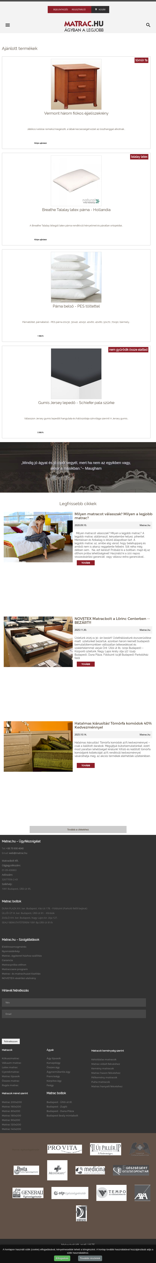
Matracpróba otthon (14, 964)
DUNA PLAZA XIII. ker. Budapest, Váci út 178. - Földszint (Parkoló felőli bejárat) (44, 908)
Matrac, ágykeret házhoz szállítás (22, 955)
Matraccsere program (15, 969)
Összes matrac (10, 1080)
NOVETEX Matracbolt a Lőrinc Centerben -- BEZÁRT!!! (112, 620)
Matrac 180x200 (11, 1115)
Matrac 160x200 (11, 1106)
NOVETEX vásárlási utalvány (19, 978)
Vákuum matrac (11, 1062)
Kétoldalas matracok (103, 1059)
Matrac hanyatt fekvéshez (106, 1086)
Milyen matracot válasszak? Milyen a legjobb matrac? (113, 516)
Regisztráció (79, 9)
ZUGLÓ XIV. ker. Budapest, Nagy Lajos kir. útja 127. (29, 917)
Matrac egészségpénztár (25, 1149)
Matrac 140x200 (11, 1128)
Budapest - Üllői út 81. (59, 1102)
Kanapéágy (53, 1062)
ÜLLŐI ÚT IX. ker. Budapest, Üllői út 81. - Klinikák (28, 913)
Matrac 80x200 (11, 1111)
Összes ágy (53, 1067)
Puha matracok (100, 1081)
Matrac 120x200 (11, 1124)
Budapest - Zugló (57, 1106)
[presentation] (30, 1028)
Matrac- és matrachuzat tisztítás (21, 973)
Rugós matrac (10, 1085)
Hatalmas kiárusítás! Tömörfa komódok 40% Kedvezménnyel (113, 725)
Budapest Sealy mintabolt (62, 1115)
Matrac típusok (11, 1076)
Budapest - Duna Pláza (60, 1111)
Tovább (85, 563)
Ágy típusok (54, 1058)
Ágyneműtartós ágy (58, 1071)
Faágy (50, 1085)
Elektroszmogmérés (14, 946)
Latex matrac (10, 1067)
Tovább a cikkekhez (78, 829)
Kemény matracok (102, 1068)
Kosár (100, 9)
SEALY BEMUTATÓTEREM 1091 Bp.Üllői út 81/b (27, 922)
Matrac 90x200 (11, 1119)
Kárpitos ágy (54, 1080)
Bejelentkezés (60, 9)
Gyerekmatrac (10, 1071)
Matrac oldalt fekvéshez (105, 1063)
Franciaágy (53, 1076)
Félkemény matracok (104, 1077)
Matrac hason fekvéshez (105, 1072)
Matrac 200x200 (12, 1102)
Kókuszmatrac (10, 1058)
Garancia (7, 960)
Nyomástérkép (11, 951)
